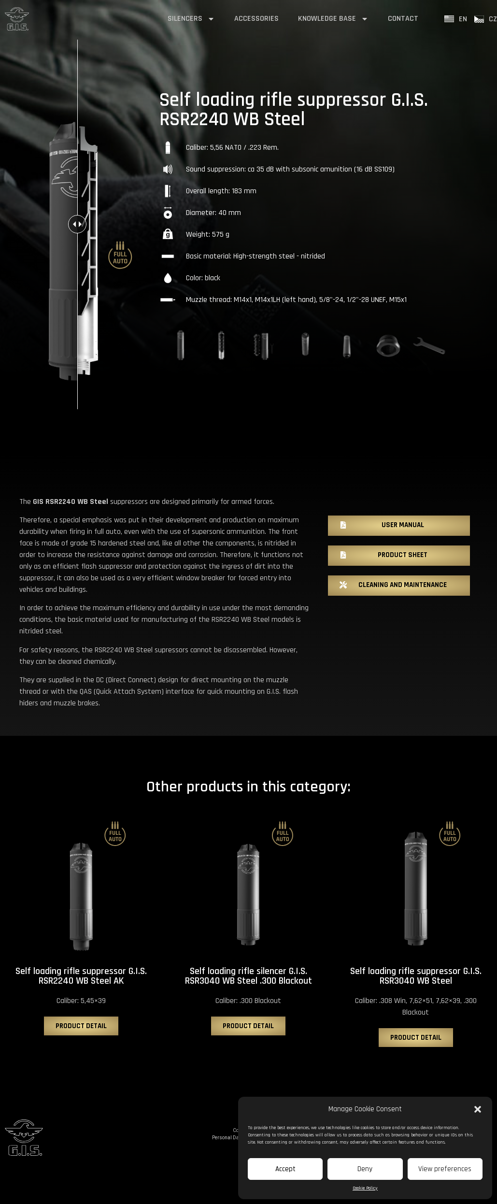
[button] (478, 1109)
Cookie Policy (365, 1188)
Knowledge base (333, 19)
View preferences (444, 1169)
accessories (256, 19)
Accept (285, 1169)
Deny (364, 1169)
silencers (191, 19)
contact (403, 19)
